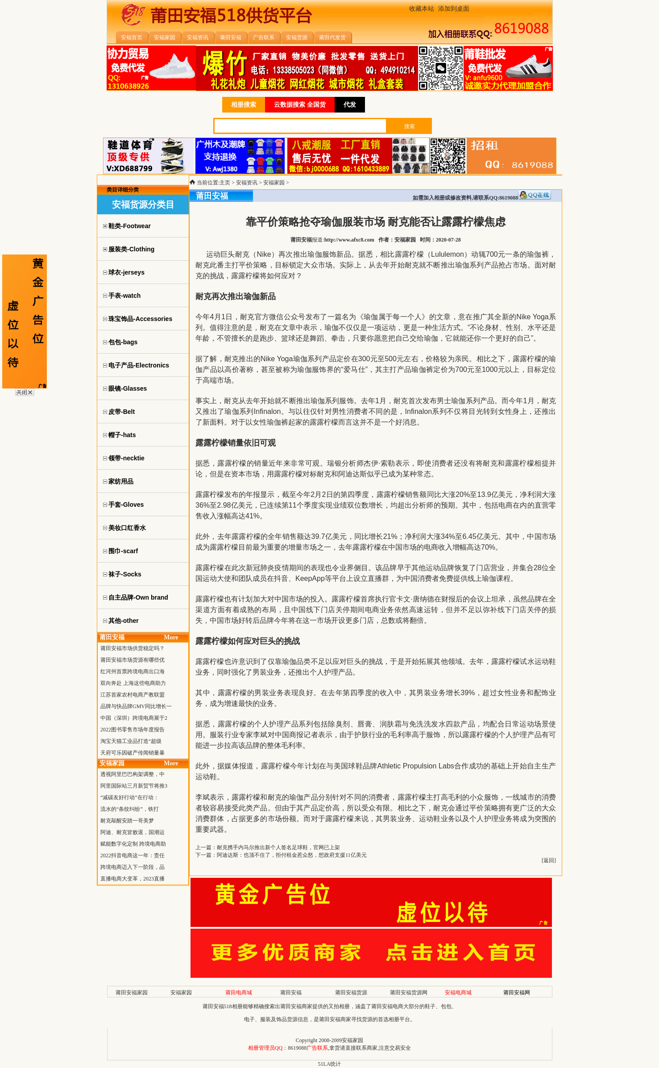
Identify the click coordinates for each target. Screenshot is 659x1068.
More (171, 637)
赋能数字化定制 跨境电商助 (133, 844)
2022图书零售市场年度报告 (132, 729)
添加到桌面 (453, 8)
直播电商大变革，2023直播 (132, 879)
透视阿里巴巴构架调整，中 (132, 774)
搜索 (409, 126)
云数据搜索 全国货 (300, 104)
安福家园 (274, 182)
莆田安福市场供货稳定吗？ (132, 648)
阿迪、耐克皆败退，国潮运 (132, 832)
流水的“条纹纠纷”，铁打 (129, 809)
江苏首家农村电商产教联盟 (132, 695)
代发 (350, 104)
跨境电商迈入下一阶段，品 (132, 867)
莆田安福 (291, 992)
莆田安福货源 (351, 992)
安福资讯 (246, 182)
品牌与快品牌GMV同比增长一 (136, 706)
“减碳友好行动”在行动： (129, 797)
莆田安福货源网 (408, 992)
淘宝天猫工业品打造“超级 (131, 741)
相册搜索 (243, 104)
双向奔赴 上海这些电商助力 (133, 683)
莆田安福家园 (132, 992)
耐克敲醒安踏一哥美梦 (127, 821)
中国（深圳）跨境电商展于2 (133, 718)
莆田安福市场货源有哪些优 (132, 660)
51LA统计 (329, 1064)
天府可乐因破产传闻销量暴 (132, 753)
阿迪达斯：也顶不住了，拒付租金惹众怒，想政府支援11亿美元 (292, 855)
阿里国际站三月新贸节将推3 (133, 786)
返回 (548, 860)
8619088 (297, 1048)
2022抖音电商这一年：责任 (132, 855)
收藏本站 (421, 8)
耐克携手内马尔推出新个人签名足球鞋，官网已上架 (278, 847)
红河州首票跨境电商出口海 (132, 671)
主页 (225, 182)
